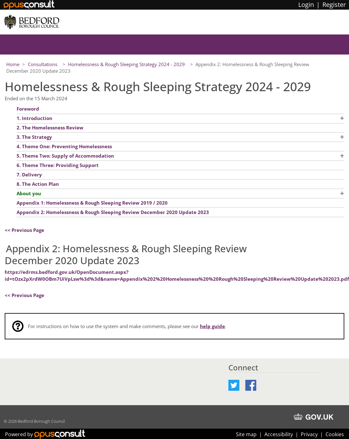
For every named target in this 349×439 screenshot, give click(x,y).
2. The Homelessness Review (50, 127)
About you (29, 193)
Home (12, 64)
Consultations (43, 64)
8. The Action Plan (38, 184)
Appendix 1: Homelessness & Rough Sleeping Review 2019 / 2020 (93, 203)
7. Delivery (29, 174)
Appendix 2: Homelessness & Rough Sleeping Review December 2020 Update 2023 (113, 212)
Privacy (309, 434)
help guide (212, 326)
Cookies (335, 434)
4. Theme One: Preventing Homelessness (64, 146)
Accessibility (278, 434)
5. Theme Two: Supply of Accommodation (65, 156)
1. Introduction (34, 118)
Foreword (28, 109)
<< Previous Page (24, 230)
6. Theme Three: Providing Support (58, 165)
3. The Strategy (34, 137)
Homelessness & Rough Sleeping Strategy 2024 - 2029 (127, 64)
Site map (246, 434)
